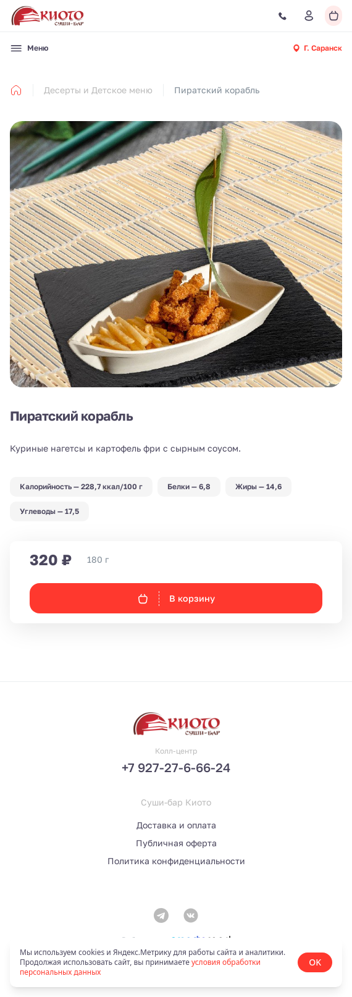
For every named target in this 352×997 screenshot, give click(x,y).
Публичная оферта (176, 843)
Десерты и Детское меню (98, 90)
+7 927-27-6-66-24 (176, 767)
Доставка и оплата (176, 825)
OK (315, 962)
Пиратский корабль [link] (216, 90)
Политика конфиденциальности (176, 861)
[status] (176, 962)
